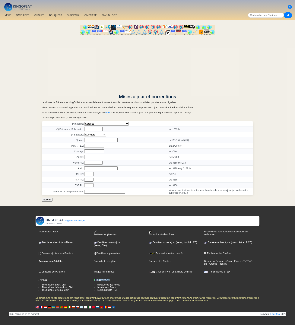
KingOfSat (275, 314)
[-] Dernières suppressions (107, 253)
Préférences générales (105, 233)
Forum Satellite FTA (107, 290)
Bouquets (209, 261)
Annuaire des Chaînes (160, 261)
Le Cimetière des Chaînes (52, 271)
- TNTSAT (246, 261)
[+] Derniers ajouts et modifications (56, 253)
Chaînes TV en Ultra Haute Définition (171, 271)
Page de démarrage (60, 220)
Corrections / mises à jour (162, 233)
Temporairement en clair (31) (167, 253)
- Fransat (222, 264)
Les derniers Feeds (106, 287)
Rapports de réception (105, 261)
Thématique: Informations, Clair (57, 287)
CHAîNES (39, 15)
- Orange (212, 264)
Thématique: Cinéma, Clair (55, 290)
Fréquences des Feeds (108, 284)
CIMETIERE (90, 15)
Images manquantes (104, 271)
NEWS (8, 15)
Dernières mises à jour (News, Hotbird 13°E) (173, 242)
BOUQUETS (55, 15)
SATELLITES (22, 15)
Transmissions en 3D (217, 271)
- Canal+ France (232, 261)
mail (107, 112)
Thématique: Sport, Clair (54, 284)
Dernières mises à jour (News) (56, 242)
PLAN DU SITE (109, 15)
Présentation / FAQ (48, 231)
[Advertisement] (147, 63)
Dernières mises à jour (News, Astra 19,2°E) (228, 242)
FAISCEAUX (73, 15)
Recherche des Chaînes (217, 253)
